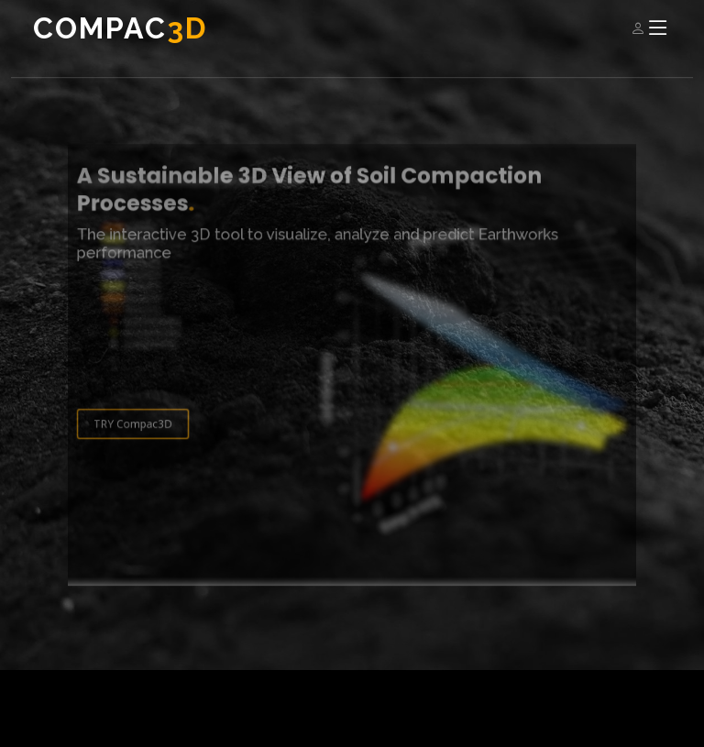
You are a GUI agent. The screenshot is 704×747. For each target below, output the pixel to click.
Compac (120, 28)
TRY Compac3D (147, 435)
